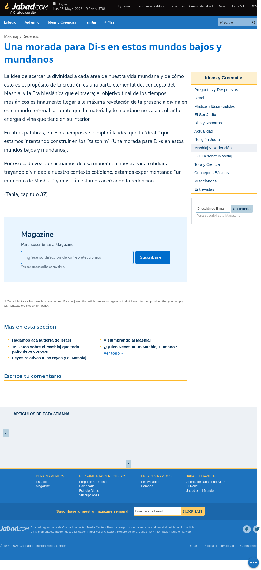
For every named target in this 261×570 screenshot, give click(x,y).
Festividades (150, 482)
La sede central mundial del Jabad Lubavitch (165, 527)
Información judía (166, 531)
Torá (134, 531)
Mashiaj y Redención (23, 36)
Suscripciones (89, 495)
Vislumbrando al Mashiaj (127, 340)
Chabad (67, 527)
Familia (90, 22)
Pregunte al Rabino (149, 6)
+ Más (109, 22)
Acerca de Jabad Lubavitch (205, 482)
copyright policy (38, 305)
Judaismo (145, 531)
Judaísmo (32, 22)
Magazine (43, 486)
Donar (222, 6)
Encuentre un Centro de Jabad (190, 6)
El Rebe (192, 486)
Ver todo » (113, 353)
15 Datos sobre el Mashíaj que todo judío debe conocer (45, 349)
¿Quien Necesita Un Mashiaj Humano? (140, 346)
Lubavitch (80, 527)
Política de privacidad (218, 546)
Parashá (147, 486)
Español (238, 6)
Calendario (86, 486)
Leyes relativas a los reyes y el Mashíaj (49, 357)
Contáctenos (249, 546)
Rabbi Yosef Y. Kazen (101, 531)
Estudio (10, 22)
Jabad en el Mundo (200, 491)
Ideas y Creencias (62, 22)
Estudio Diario (89, 491)
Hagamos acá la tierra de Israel (41, 340)
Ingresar (123, 6)
